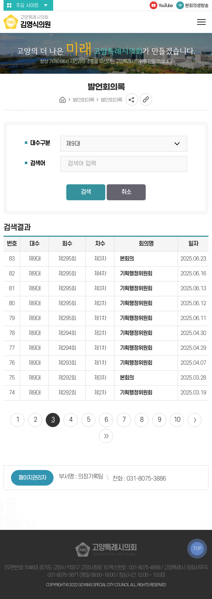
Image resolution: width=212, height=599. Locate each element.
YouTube (165, 5)
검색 (86, 192)
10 (177, 419)
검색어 (37, 163)
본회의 (127, 259)
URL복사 (146, 99)
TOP (197, 548)
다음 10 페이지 (195, 420)
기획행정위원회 (136, 273)
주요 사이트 (27, 5)
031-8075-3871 (63, 575)
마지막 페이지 (106, 436)
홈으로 (63, 100)
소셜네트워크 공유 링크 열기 (131, 99)
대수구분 (40, 143)
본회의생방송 (196, 5)
